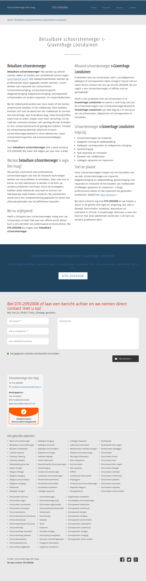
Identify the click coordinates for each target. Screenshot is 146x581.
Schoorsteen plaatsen (110, 479)
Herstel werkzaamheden (48, 479)
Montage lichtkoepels (79, 456)
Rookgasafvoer (76, 491)
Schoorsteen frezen (109, 456)
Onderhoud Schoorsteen (80, 475)
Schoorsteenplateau (18, 539)
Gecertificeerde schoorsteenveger (52, 464)
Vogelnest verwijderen (49, 547)
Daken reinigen (16, 468)
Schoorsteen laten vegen (111, 464)
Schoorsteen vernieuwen (20, 504)
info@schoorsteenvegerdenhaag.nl (26, 386)
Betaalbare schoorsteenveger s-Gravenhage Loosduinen (40, 19)
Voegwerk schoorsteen (49, 543)
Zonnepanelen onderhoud (79, 527)
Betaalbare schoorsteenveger (22, 445)
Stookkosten (45, 512)
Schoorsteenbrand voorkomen (23, 516)
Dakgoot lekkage (17, 472)
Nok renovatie (76, 464)
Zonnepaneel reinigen (77, 512)
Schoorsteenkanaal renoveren (22, 523)
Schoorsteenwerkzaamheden (52, 508)
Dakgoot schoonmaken (19, 479)
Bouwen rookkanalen (19, 448)
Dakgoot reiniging (17, 475)
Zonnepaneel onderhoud (78, 508)
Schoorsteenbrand (17, 512)
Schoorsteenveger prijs (49, 500)
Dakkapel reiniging (46, 441)
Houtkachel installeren (47, 487)
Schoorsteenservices (18, 543)
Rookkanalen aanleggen (111, 448)
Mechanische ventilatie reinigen (83, 448)
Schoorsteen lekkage (110, 468)
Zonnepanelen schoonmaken (80, 539)
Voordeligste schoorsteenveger (81, 500)
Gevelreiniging (44, 468)
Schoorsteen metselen (110, 472)
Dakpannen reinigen (46, 452)
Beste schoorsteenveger (20, 441)
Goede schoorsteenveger (48, 472)
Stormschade (45, 516)
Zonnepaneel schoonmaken (80, 519)
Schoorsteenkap (16, 527)
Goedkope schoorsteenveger (50, 475)
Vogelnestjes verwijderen (78, 496)
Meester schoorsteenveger (81, 452)
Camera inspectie (17, 452)
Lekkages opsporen (46, 491)
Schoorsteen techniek (19, 496)
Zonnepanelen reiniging (78, 535)
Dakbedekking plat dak (19, 464)
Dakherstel (14, 487)
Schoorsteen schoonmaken (112, 491)
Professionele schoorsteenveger (83, 483)
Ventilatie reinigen (47, 531)
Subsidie (43, 519)
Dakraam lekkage (45, 456)
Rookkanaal (106, 441)
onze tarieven (107, 194)
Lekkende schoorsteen (79, 445)
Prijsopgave (75, 479)
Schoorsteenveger (47, 496)
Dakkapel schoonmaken (48, 448)
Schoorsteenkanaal (18, 519)
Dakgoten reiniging (18, 483)
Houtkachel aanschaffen (48, 483)
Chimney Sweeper (17, 460)
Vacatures (44, 527)
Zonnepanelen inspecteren (79, 523)
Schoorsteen (106, 452)
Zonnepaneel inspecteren (79, 504)
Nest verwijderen (77, 460)
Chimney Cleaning (17, 456)
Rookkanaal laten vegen (111, 445)
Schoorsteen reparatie (110, 487)
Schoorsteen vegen (18, 500)
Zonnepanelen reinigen (78, 531)
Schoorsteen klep (108, 460)
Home (10, 19)
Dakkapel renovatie (46, 445)
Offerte (73, 472)
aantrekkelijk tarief (17, 78)
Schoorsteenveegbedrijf (20, 547)
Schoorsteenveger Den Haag (21, 7)
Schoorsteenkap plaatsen (20, 535)
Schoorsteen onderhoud (111, 475)
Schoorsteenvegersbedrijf (50, 504)
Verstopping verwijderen (50, 535)
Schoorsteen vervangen (19, 508)
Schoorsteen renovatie (110, 483)
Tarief (42, 523)
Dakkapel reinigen (17, 491)
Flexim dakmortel (45, 460)
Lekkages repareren (78, 441)
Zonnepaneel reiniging (77, 516)
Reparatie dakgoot (78, 487)
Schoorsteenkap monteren (21, 531)
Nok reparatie (76, 468)
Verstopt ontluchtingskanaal (52, 539)
